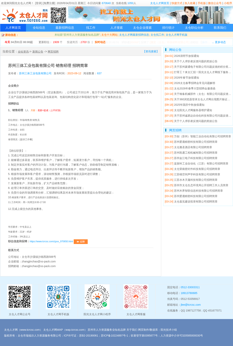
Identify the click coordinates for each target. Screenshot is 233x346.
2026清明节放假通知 (182, 55)
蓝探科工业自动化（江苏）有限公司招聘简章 (196, 163)
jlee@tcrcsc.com (191, 304)
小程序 (228, 3)
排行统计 (168, 27)
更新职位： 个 (50, 42)
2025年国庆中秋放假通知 (185, 104)
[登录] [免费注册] (45, 3)
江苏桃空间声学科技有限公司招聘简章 (192, 174)
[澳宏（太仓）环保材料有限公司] (170, 42)
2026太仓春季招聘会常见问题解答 (190, 83)
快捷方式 (177, 3)
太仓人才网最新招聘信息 (134, 34)
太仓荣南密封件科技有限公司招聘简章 (192, 168)
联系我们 (220, 27)
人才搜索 (116, 27)
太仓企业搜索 (142, 27)
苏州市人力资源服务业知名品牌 (107, 329)
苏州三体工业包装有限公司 (35, 73)
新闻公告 (37, 51)
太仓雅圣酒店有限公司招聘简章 (188, 147)
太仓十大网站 (109, 34)
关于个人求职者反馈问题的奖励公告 (191, 61)
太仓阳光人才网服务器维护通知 (188, 110)
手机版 (202, 3)
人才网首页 (13, 27)
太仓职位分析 (194, 27)
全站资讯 (23, 51)
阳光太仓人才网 (21, 3)
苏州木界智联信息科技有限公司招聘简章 (194, 190)
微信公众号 (215, 3)
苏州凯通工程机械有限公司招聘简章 (191, 152)
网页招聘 (53, 51)
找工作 (90, 27)
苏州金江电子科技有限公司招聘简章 (191, 158)
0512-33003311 (190, 287)
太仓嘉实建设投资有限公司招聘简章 (191, 201)
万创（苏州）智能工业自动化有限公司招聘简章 (198, 136)
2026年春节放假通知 (182, 77)
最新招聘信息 (64, 27)
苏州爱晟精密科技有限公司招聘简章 (191, 141)
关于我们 (131, 329)
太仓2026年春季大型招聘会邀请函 (190, 88)
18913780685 (189, 293)
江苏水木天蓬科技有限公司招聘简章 (191, 179)
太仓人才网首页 (159, 3)
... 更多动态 (219, 42)
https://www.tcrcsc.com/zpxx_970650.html (59, 241)
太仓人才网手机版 (176, 34)
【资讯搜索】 (151, 51)
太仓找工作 (157, 34)
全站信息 (39, 27)
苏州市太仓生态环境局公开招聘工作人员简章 (196, 185)
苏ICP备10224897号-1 (114, 335)
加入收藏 (189, 3)
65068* (135, 42)
